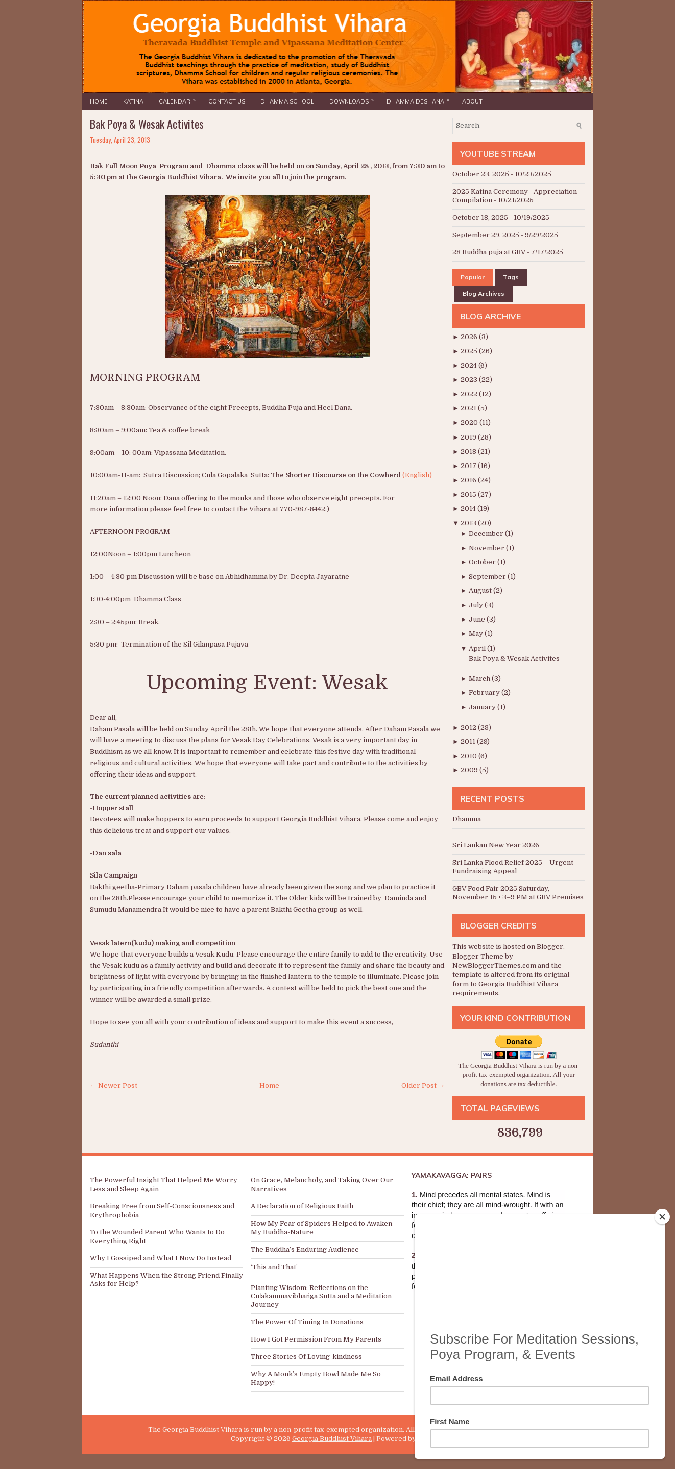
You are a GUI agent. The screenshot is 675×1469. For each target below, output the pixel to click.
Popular (473, 277)
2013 (469, 523)
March (480, 678)
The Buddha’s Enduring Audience (305, 1249)
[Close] (662, 1216)
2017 (469, 466)
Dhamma (466, 819)
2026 (470, 337)
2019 (469, 437)
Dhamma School (287, 101)
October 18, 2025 (480, 217)
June (478, 619)
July (477, 605)
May (477, 633)
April (478, 648)
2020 (470, 422)
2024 (469, 365)
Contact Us (226, 101)
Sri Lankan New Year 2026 (495, 845)
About (472, 101)
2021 (469, 408)
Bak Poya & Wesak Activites (147, 124)
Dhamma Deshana (420, 99)
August (481, 591)
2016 (469, 480)
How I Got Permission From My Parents (316, 1339)
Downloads (354, 99)
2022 (470, 394)
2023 (470, 379)
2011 (469, 741)
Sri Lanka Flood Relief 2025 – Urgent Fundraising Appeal (512, 867)
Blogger (550, 946)
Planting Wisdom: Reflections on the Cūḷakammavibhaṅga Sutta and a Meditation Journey (321, 1296)
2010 (469, 756)
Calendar (180, 99)
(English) (417, 475)
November (487, 548)
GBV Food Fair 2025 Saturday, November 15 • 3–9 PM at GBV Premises (518, 893)
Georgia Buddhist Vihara (332, 1438)
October (483, 562)
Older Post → (423, 1085)
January (483, 707)
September (488, 576)
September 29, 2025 (485, 235)
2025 (470, 351)
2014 (469, 508)
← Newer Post (113, 1085)
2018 (469, 451)
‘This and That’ (274, 1267)
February (485, 693)
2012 (469, 727)
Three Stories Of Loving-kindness (306, 1356)
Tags (511, 277)
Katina (133, 101)
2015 (469, 494)
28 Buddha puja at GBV (488, 252)
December (487, 533)
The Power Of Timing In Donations (307, 1322)
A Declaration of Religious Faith (302, 1206)
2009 (470, 770)
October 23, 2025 (480, 174)
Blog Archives (483, 293)
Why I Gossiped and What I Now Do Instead (160, 1258)
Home (99, 101)
